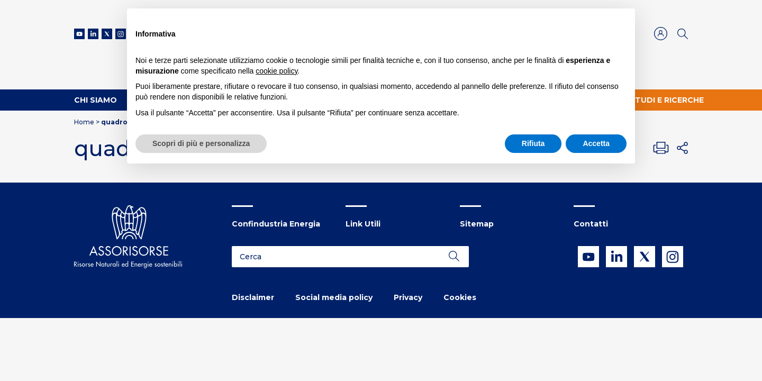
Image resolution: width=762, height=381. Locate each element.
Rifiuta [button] (533, 143)
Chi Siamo (95, 100)
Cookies (459, 297)
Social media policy (334, 297)
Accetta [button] (596, 143)
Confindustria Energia (276, 224)
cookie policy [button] (276, 71)
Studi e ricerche (667, 100)
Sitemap (477, 224)
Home (84, 122)
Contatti (591, 224)
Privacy (408, 297)
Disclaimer (253, 297)
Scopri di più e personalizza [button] (201, 143)
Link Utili (363, 224)
